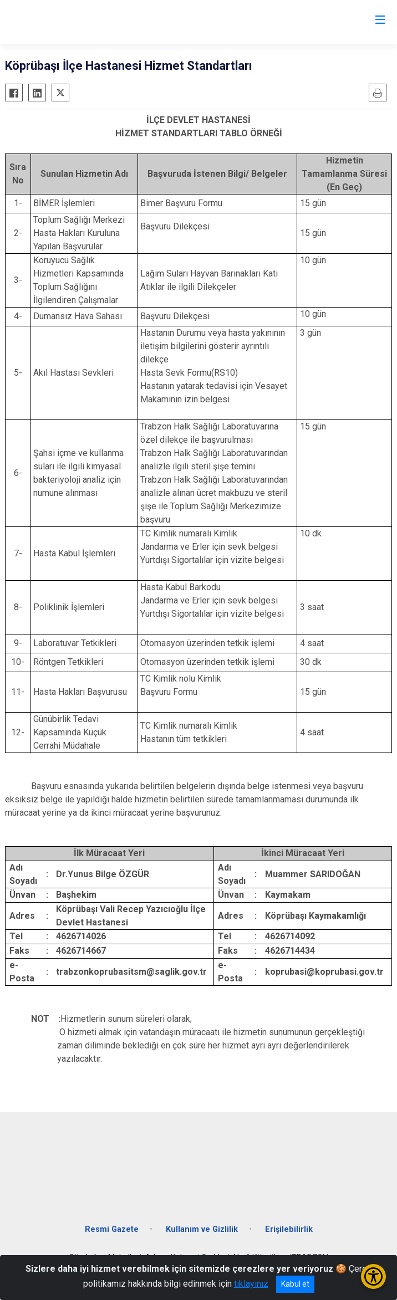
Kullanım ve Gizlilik (202, 1229)
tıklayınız (251, 1283)
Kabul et (295, 1283)
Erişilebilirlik (289, 1229)
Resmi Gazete (112, 1229)
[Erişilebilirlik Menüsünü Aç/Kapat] (373, 1276)
